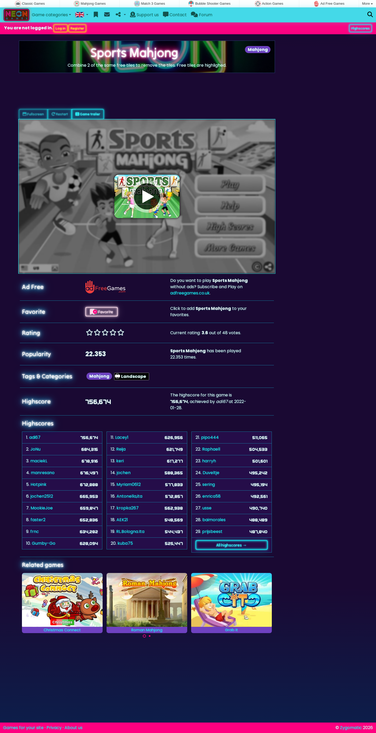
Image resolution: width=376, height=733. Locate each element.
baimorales (214, 520)
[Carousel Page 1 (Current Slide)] (144, 636)
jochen (124, 473)
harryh (209, 461)
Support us (144, 15)
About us (73, 728)
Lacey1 (121, 437)
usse (207, 508)
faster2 (38, 520)
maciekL (38, 461)
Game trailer (87, 114)
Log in (61, 28)
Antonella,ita (129, 496)
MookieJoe (42, 508)
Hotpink (38, 484)
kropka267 (127, 508)
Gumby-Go (43, 543)
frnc (34, 532)
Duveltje (211, 473)
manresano (43, 473)
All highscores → (231, 545)
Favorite (101, 311)
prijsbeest (212, 532)
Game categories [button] (50, 15)
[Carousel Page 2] (149, 636)
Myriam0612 (128, 484)
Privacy (54, 728)
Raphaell (211, 449)
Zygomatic (351, 728)
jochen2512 (42, 496)
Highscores (360, 28)
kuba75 (125, 543)
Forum (201, 15)
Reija (121, 449)
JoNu (35, 449)
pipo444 (210, 437)
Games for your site (23, 728)
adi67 (34, 437)
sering (208, 484)
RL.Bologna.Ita (130, 532)
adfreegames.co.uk (190, 293)
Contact (175, 15)
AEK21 (122, 520)
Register (77, 28)
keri (120, 461)
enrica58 (211, 496)
